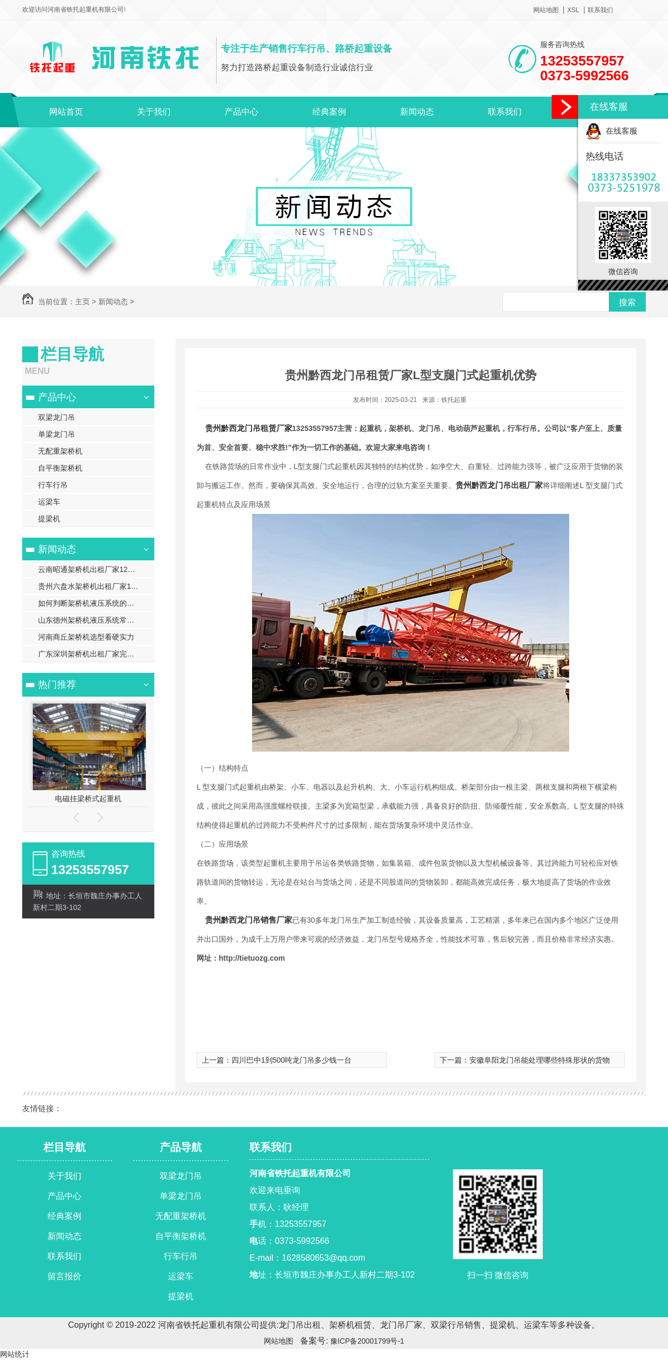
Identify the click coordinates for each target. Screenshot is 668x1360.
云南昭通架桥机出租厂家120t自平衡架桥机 (96, 569)
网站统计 (15, 1354)
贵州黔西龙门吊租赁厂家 (248, 428)
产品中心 (241, 111)
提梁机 (49, 518)
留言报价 (64, 1276)
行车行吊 (53, 485)
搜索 (627, 302)
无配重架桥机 (60, 451)
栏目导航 (64, 1147)
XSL (573, 10)
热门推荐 (57, 684)
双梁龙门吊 (56, 417)
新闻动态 (417, 111)
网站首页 (66, 111)
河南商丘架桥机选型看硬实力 (86, 637)
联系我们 (600, 10)
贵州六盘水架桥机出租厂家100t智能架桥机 (96, 586)
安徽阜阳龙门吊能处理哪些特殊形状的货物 (539, 1060)
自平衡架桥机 (60, 468)
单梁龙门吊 (56, 434)
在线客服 (611, 130)
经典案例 (329, 111)
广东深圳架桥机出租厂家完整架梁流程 (96, 654)
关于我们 (154, 111)
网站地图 (546, 10)
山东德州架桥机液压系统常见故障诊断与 (96, 620)
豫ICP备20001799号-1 (366, 1341)
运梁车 (49, 502)
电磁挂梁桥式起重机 (88, 798)
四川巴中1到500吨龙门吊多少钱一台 (291, 1060)
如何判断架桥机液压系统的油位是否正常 (96, 603)
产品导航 (181, 1147)
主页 (82, 301)
